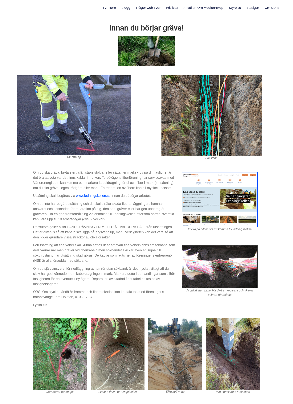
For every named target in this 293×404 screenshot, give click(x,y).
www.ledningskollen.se (93, 196)
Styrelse (235, 8)
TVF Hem (109, 8)
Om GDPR (272, 8)
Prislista (172, 8)
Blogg (126, 8)
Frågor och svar (148, 8)
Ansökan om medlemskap (203, 8)
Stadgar (253, 8)
